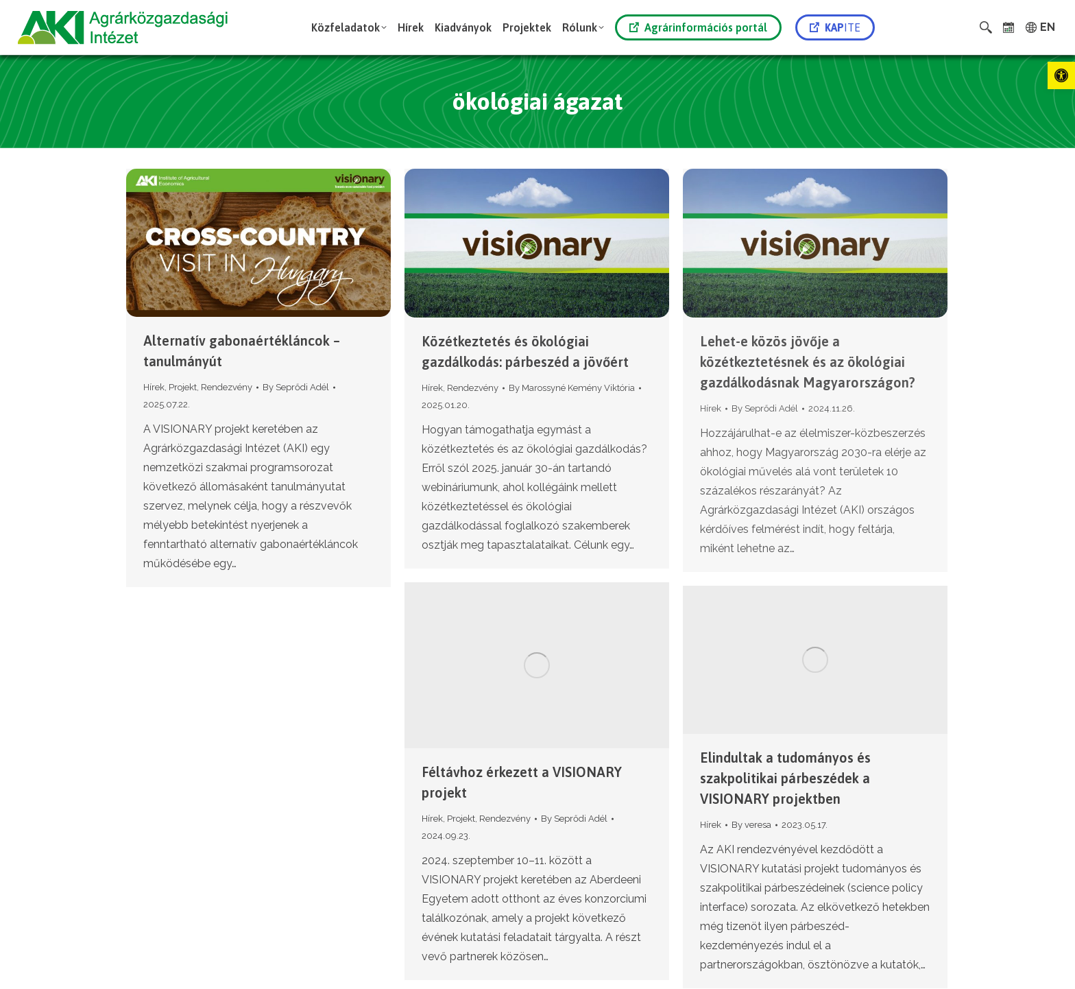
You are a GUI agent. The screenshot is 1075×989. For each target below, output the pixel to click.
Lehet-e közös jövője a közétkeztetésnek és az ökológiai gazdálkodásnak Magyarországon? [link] (807, 361)
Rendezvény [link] (226, 387)
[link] (1061, 75)
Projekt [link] (183, 387)
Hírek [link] (154, 387)
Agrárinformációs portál (698, 27)
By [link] (296, 387)
